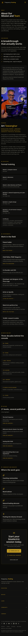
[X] (11, 623)
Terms (8, 626)
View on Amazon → (8, 423)
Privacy (3, 626)
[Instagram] (1, 623)
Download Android (14, 555)
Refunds (19, 626)
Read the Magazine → (9, 263)
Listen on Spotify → (9, 299)
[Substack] (16, 623)
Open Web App (14, 560)
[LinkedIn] (13, 623)
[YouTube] (9, 623)
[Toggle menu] (25, 2)
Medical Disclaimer (6, 628)
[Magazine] (18, 623)
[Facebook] (4, 623)
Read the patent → (8, 250)
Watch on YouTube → (9, 312)
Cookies (13, 626)
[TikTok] (6, 623)
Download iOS (14, 551)
